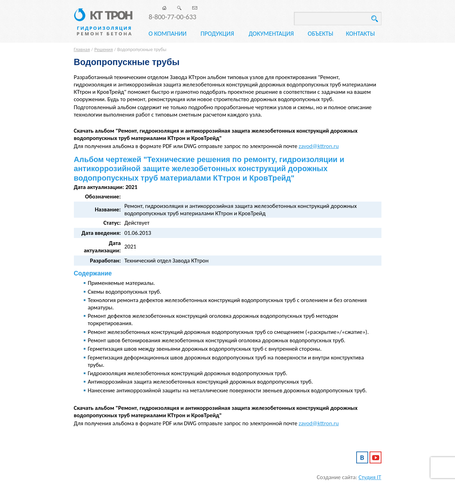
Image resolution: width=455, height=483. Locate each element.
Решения (103, 49)
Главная (82, 49)
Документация (271, 33)
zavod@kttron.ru (319, 146)
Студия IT (370, 477)
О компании (168, 33)
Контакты (360, 33)
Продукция (217, 33)
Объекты (320, 33)
